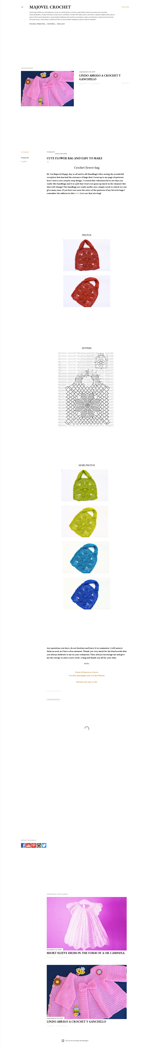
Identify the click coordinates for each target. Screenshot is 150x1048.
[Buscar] (125, 7)
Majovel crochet (50, 7)
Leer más (125, 83)
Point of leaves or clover (86, 672)
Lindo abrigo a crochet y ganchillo (76, 1021)
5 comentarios (62, 957)
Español (51, 24)
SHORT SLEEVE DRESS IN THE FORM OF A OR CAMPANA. (86, 953)
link (77, 193)
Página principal (37, 24)
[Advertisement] (72, 42)
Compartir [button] (83, 83)
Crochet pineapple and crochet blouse (87, 675)
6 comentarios (95, 83)
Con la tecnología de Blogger (75, 1040)
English (61, 24)
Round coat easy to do (86, 682)
